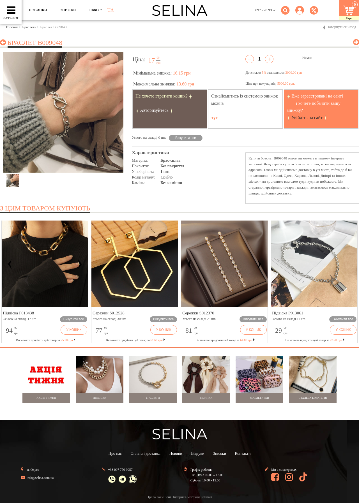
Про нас (115, 453)
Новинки (38, 10)
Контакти (243, 453)
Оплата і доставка (145, 453)
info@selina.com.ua (40, 478)
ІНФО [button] (94, 10)
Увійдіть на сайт (307, 117)
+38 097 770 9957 (120, 470)
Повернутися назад (341, 27)
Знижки (219, 453)
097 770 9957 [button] (266, 10)
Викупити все (185, 138)
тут (214, 117)
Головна (12, 27)
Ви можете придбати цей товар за (135, 340)
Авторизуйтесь (154, 110)
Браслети (29, 27)
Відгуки (197, 453)
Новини (175, 453)
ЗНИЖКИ (68, 10)
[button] (299, 13)
